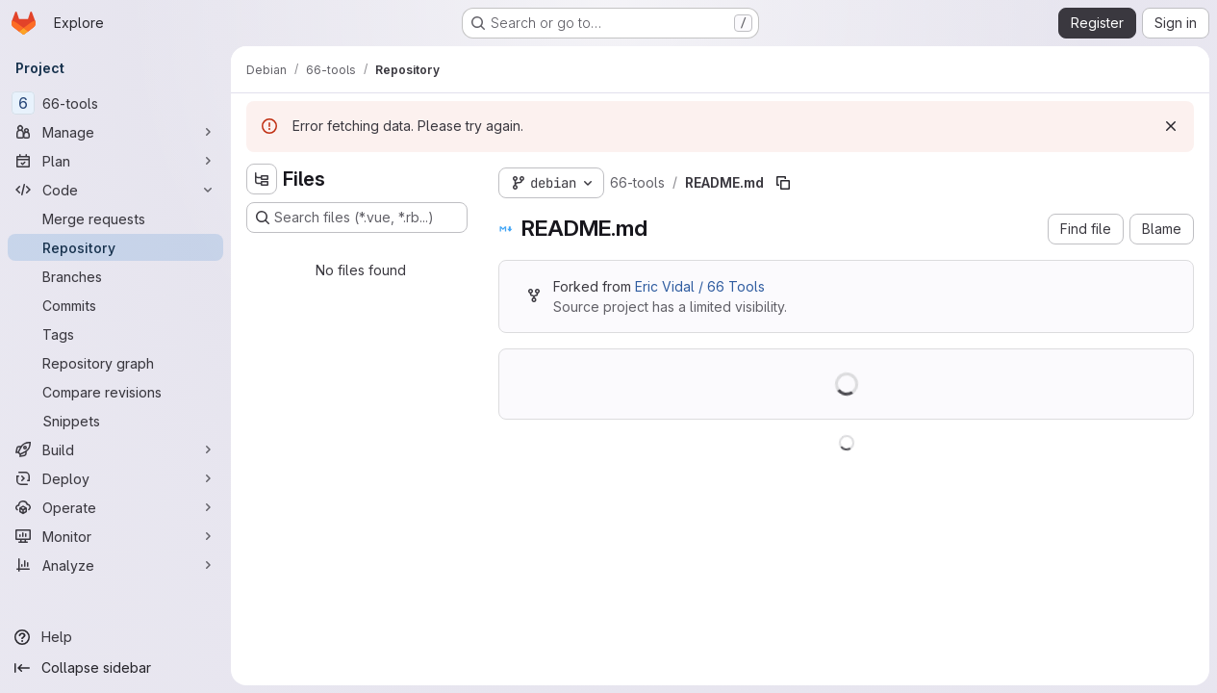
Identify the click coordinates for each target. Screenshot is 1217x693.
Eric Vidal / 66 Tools (700, 286)
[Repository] (115, 247)
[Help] (115, 637)
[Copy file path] (783, 182)
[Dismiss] (1170, 126)
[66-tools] (115, 103)
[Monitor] (115, 536)
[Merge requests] (115, 218)
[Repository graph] (115, 362)
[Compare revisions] (115, 391)
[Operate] (115, 507)
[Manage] (115, 131)
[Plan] (115, 160)
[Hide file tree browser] (261, 179)
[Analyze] (115, 565)
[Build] (115, 449)
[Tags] (115, 334)
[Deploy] (115, 478)
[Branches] (115, 276)
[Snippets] (115, 420)
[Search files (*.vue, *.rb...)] (357, 217)
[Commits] (115, 305)
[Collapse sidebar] (115, 667)
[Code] (115, 189)
